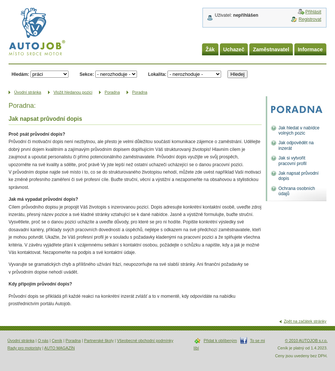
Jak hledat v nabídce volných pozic (298, 130)
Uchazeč (234, 49)
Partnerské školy (99, 340)
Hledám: (20, 74)
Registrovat (310, 19)
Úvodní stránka (21, 340)
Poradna (112, 92)
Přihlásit (313, 11)
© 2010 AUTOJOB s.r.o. (306, 340)
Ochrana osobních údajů (296, 191)
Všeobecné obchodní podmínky (145, 340)
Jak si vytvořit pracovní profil (292, 160)
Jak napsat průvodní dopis (298, 176)
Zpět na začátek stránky (305, 321)
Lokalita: (157, 74)
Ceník (57, 340)
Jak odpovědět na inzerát (296, 145)
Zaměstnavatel (271, 49)
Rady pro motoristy (24, 348)
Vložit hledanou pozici (73, 92)
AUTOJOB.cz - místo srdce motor (37, 33)
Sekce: (87, 74)
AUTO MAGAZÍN (59, 348)
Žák (209, 49)
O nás (43, 340)
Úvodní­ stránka (27, 92)
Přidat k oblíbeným (220, 340)
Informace (310, 49)
